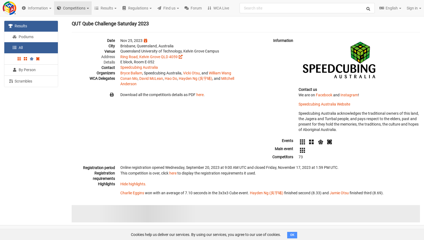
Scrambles (20, 80)
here (200, 95)
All (17, 47)
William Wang (220, 73)
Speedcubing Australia (139, 67)
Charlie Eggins (132, 193)
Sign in (414, 8)
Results (17, 26)
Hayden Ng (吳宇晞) (195, 78)
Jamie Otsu (339, 193)
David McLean (151, 78)
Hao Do (171, 78)
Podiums (23, 37)
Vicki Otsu (191, 73)
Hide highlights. (133, 184)
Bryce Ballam (131, 73)
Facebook (324, 95)
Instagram (349, 95)
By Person (24, 70)
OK (292, 235)
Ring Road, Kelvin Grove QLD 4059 (149, 57)
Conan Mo (129, 78)
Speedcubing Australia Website (324, 104)
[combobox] (307, 8)
